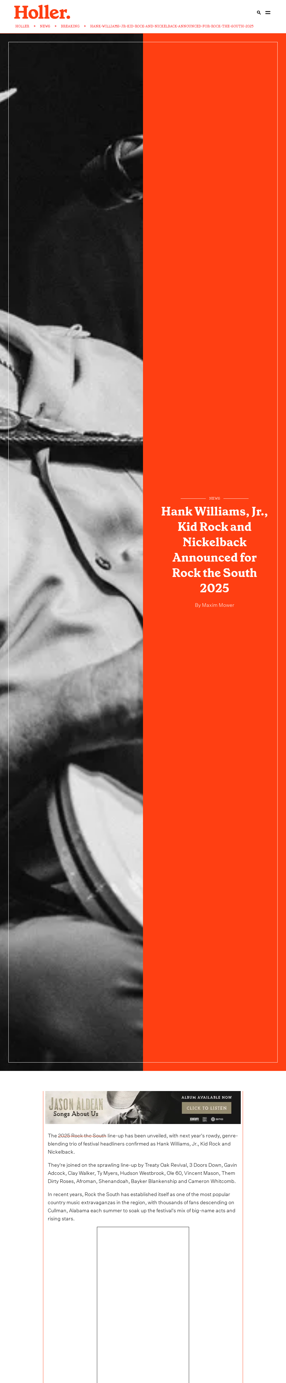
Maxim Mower (217, 604)
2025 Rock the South (82, 1135)
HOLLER (22, 26)
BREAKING (70, 26)
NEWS (45, 26)
